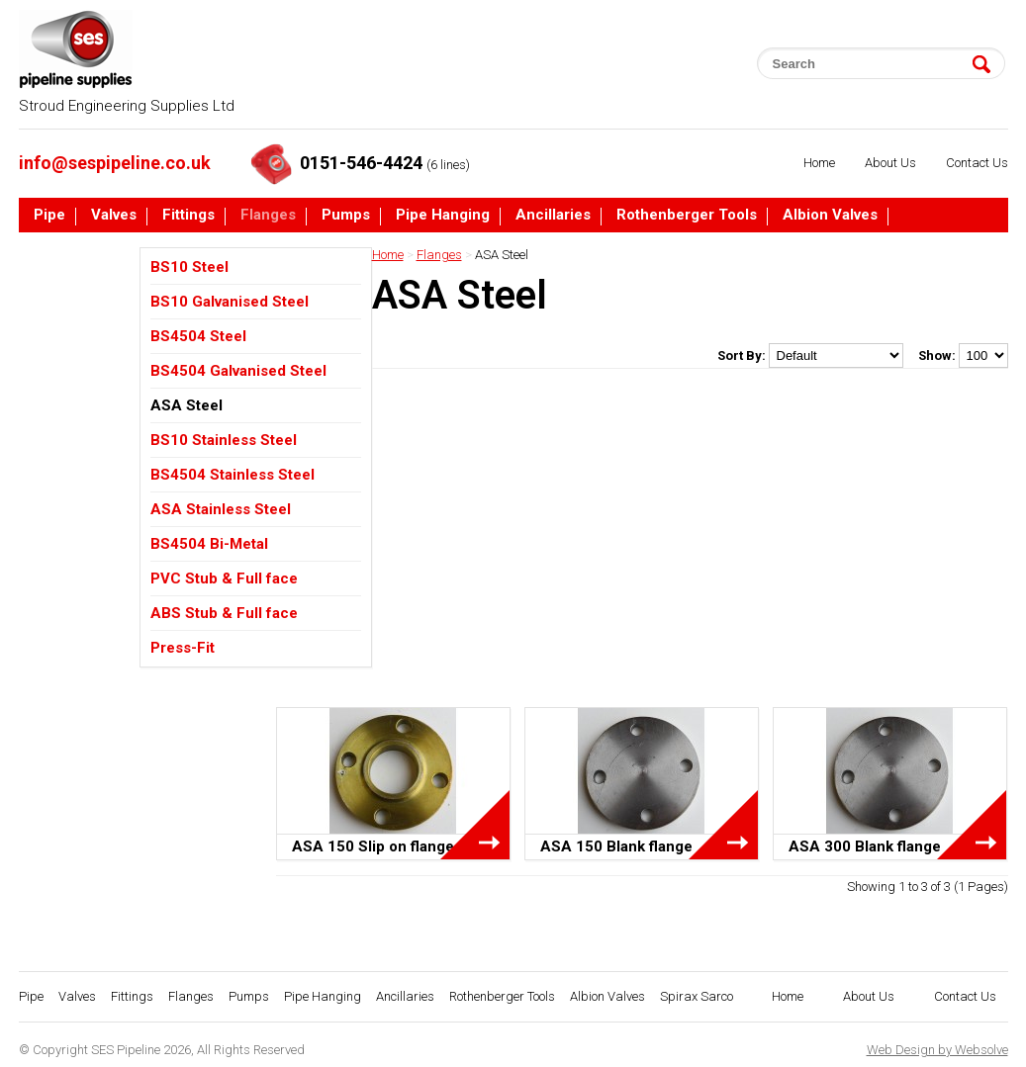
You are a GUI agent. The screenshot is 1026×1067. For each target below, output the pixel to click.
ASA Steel (186, 405)
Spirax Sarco (79, 253)
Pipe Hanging (443, 215)
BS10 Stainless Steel (223, 440)
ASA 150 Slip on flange (373, 846)
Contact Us (977, 162)
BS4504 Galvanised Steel (238, 371)
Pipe (49, 215)
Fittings (188, 215)
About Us (890, 162)
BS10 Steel (189, 267)
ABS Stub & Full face (224, 613)
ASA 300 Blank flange (865, 846)
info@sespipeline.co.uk (115, 162)
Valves (114, 215)
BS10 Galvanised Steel (229, 302)
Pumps (346, 215)
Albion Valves (830, 215)
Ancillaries (553, 215)
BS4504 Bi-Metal (209, 544)
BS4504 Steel (198, 336)
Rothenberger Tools (686, 215)
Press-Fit (182, 648)
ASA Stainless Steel (220, 509)
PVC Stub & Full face (224, 578)
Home (819, 162)
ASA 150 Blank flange (616, 846)
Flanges (268, 215)
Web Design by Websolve (937, 1049)
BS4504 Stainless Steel (232, 475)
